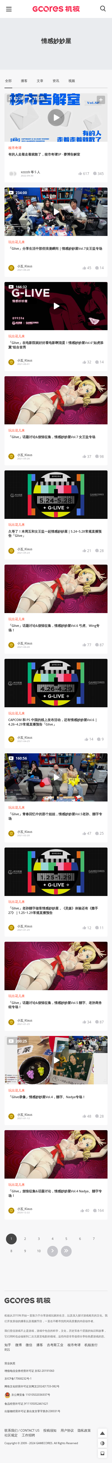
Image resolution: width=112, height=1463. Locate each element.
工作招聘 (28, 1435)
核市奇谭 (15, 148)
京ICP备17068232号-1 (18, 1378)
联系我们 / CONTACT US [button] (21, 1430)
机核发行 (91, 1345)
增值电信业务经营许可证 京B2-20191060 (29, 1371)
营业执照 (9, 1363)
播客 (39, 1345)
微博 (18, 1345)
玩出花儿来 (16, 242)
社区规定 (11, 1435)
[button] (56, 117)
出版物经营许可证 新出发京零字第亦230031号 (32, 1411)
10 (39, 1251)
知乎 (7, 1345)
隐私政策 (84, 1430)
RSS (7, 1350)
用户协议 (67, 1430)
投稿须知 (49, 1430)
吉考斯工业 (55, 1345)
